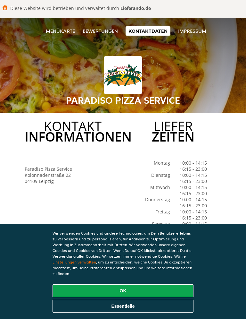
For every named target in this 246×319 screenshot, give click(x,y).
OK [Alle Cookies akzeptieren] (123, 290)
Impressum (192, 31)
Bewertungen (100, 31)
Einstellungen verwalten (74, 262)
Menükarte (60, 31)
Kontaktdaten (148, 31)
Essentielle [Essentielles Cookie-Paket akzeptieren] (123, 306)
